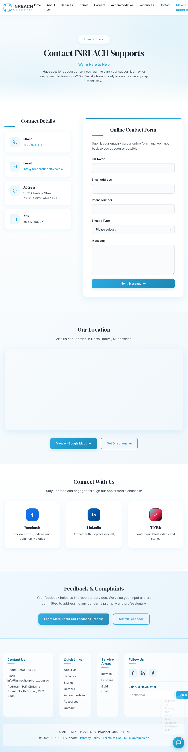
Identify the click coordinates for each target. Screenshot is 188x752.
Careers (99, 5)
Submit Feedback (131, 625)
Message (98, 240)
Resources (146, 5)
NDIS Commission (136, 738)
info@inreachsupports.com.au (43, 169)
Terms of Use (112, 738)
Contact (165, 5)
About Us (70, 670)
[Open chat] (178, 742)
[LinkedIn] (143, 673)
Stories (83, 5)
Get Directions (119, 443)
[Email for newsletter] (152, 695)
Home (37, 5)
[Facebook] (133, 673)
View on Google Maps (73, 443)
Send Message (133, 283)
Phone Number (102, 200)
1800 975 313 (32, 145)
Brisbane (107, 680)
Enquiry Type (101, 220)
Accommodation (122, 5)
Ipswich (106, 674)
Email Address (102, 179)
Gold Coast (105, 689)
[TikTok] (153, 673)
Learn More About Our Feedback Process (74, 625)
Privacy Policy (90, 738)
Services (67, 5)
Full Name (98, 159)
